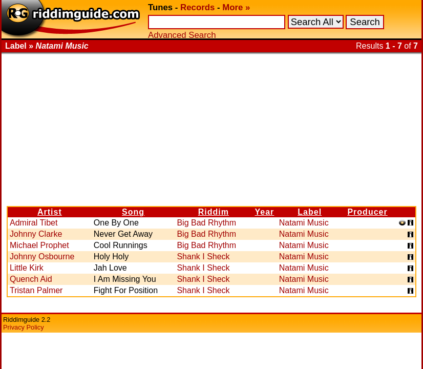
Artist (49, 212)
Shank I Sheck (203, 256)
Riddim (213, 212)
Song (133, 212)
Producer (367, 212)
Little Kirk (27, 267)
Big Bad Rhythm (206, 222)
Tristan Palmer (36, 290)
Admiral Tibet (33, 222)
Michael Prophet (39, 245)
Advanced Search (182, 35)
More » (236, 7)
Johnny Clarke (36, 234)
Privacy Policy (23, 327)
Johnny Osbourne (42, 256)
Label (310, 212)
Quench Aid (31, 279)
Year (264, 212)
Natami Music (304, 222)
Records (197, 7)
